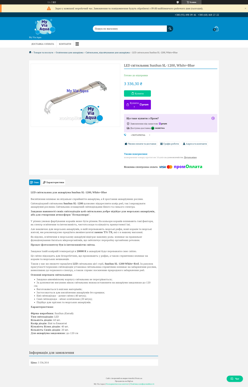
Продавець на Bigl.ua (124, 381)
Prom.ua (138, 378)
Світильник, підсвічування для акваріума (108, 52)
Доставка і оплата (42, 43)
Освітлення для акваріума (69, 52)
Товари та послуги (43, 52)
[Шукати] (170, 27)
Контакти (65, 43)
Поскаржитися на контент (117, 384)
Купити (139, 93)
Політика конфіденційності (142, 384)
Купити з (139, 104)
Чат (234, 378)
